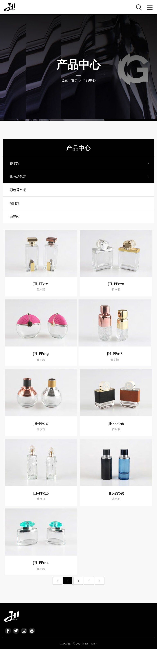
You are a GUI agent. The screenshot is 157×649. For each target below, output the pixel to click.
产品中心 (89, 80)
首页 (74, 80)
